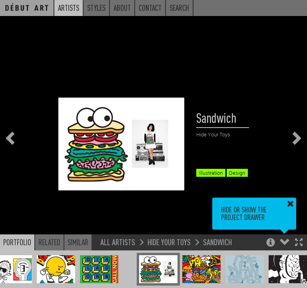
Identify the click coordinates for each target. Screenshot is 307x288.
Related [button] (49, 242)
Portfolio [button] (17, 242)
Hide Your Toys (169, 241)
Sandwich (217, 241)
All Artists (117, 241)
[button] (299, 243)
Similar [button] (78, 242)
